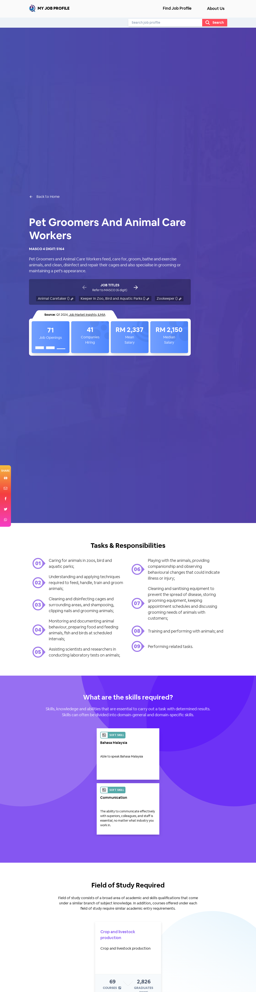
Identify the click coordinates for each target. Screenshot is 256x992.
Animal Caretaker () (56, 298)
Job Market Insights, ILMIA (87, 315)
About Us (216, 8)
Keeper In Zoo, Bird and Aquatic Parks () (115, 298)
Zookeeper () (169, 298)
